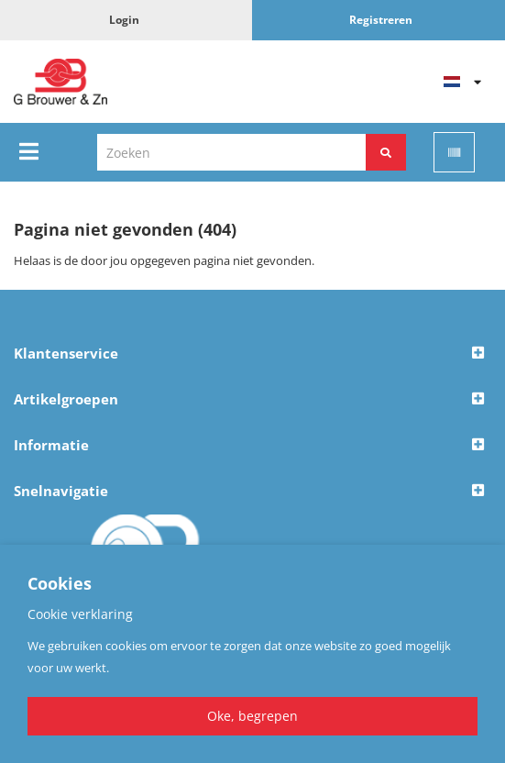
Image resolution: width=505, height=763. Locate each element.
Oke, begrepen (252, 715)
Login (124, 20)
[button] (252, 354)
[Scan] (454, 152)
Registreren (380, 20)
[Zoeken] (386, 152)
